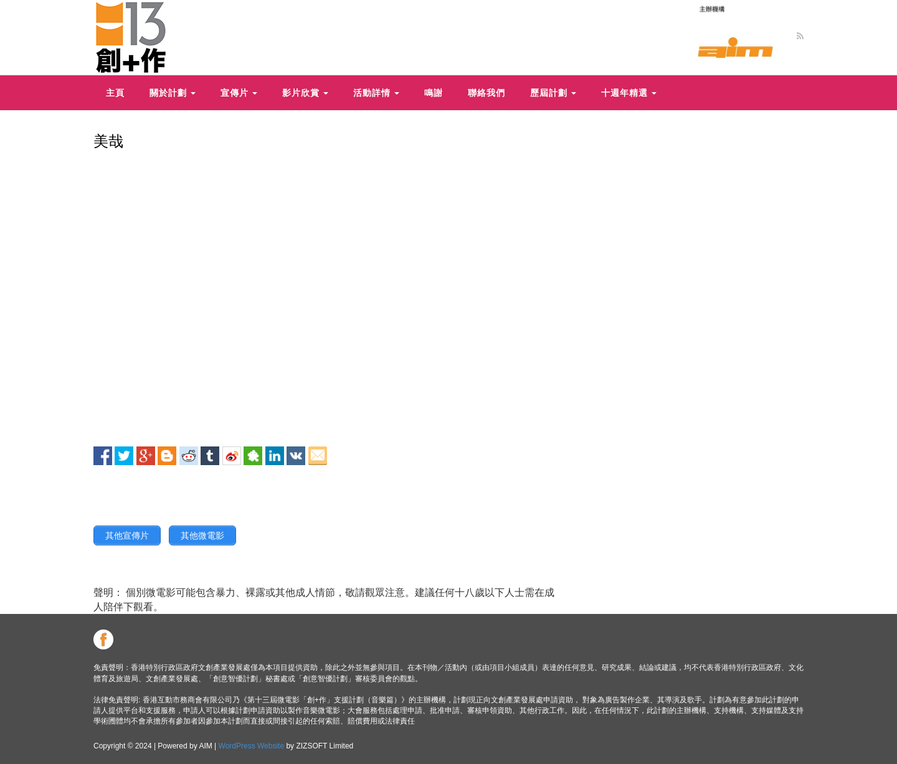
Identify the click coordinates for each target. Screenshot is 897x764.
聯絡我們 (486, 92)
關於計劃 (173, 92)
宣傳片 (239, 92)
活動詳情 (376, 92)
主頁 (115, 92)
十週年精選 (629, 92)
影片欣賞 (305, 92)
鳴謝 (433, 92)
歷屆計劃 (553, 92)
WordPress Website (252, 746)
